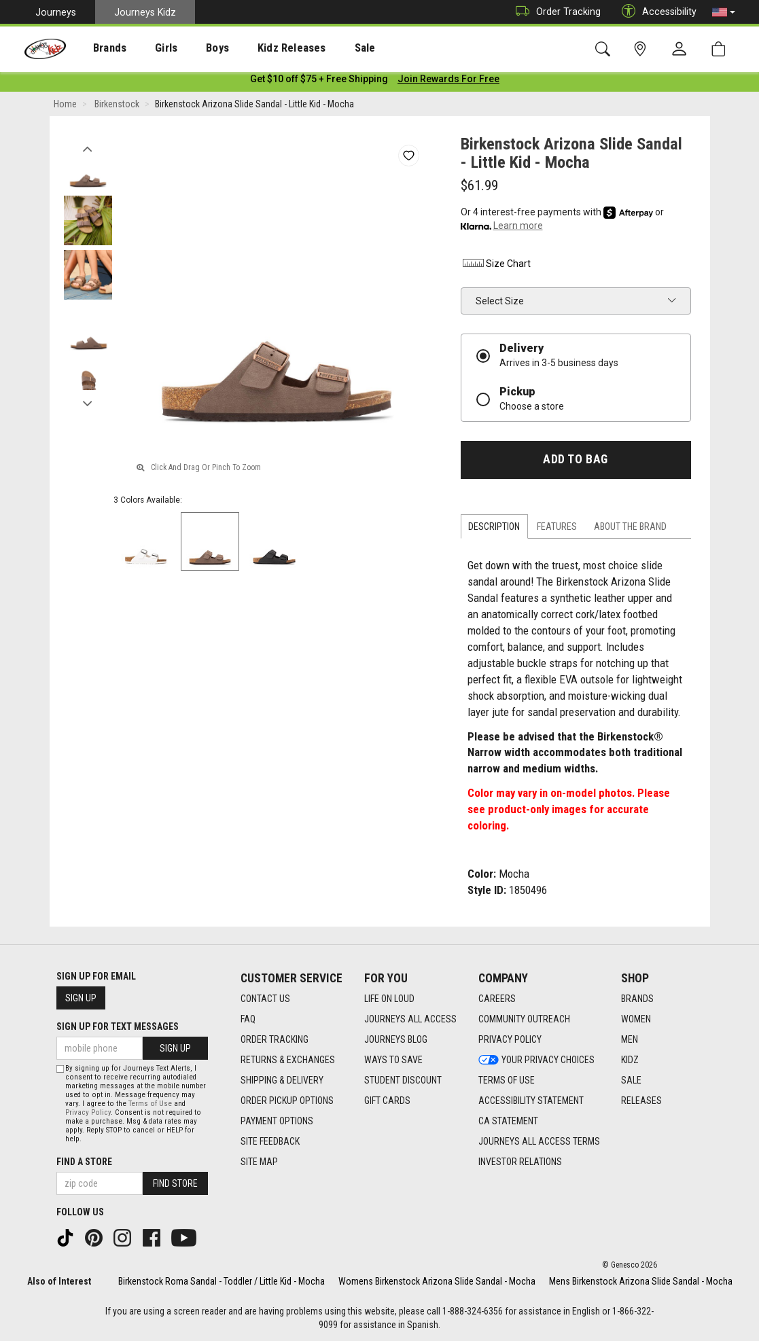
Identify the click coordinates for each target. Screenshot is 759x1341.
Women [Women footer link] (636, 1019)
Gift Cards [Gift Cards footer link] (387, 1101)
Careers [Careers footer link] (497, 999)
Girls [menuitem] (147, 48)
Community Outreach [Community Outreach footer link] (524, 1019)
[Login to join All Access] (319, 81)
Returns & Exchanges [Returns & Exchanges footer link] (288, 1060)
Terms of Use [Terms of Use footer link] (506, 1080)
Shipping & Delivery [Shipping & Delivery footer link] (282, 1080)
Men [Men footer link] (629, 1040)
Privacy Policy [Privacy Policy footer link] (510, 1040)
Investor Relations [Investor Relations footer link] (520, 1162)
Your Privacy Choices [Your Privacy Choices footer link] (536, 1060)
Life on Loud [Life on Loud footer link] (389, 999)
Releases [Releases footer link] (641, 1101)
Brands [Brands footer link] (637, 999)
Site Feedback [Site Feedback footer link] (270, 1142)
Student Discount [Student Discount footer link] (403, 1080)
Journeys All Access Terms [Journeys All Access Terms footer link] (539, 1142)
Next (88, 403)
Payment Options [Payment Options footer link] (277, 1121)
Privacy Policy (88, 1112)
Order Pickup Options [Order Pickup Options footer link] (287, 1101)
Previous (88, 148)
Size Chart (496, 266)
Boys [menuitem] (192, 48)
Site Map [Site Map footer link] (259, 1162)
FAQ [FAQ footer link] (248, 1019)
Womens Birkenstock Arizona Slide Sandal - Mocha (436, 1281)
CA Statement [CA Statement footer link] (508, 1121)
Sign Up (80, 998)
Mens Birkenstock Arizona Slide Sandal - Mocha (640, 1281)
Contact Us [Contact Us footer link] (265, 999)
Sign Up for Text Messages (117, 1026)
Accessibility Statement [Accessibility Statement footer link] (531, 1101)
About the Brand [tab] (630, 529)
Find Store (175, 1183)
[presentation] (98, 48)
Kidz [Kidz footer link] (630, 1060)
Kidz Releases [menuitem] (259, 48)
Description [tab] (494, 529)
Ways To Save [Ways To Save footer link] (393, 1060)
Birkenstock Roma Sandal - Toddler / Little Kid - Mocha (221, 1281)
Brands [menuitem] (99, 48)
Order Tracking (555, 12)
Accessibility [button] (655, 12)
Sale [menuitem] (325, 48)
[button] (723, 12)
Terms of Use (150, 1103)
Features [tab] (557, 529)
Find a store (84, 1161)
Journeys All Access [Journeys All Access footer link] (410, 1019)
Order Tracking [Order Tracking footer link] (274, 1040)
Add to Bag (575, 462)
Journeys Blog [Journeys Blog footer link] (395, 1040)
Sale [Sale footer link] (631, 1080)
